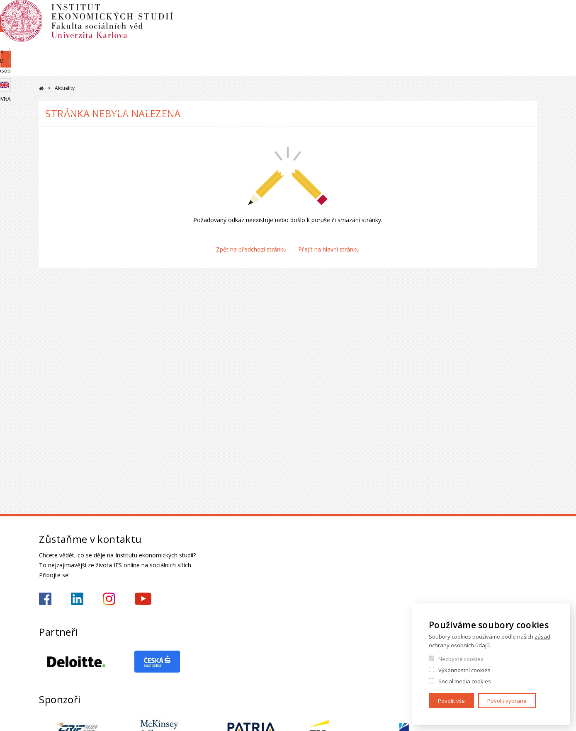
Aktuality (65, 88)
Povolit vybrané (507, 700)
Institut (64, 68)
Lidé (141, 68)
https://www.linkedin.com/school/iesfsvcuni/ (77, 599)
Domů (41, 88)
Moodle (459, 15)
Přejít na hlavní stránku (329, 249)
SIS (434, 15)
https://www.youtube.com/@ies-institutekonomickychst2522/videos (143, 599)
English (530, 30)
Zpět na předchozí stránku (251, 249)
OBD (486, 15)
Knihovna (524, 44)
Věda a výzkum (396, 68)
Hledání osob (520, 15)
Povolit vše (451, 700)
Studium (303, 68)
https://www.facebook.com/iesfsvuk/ (45, 599)
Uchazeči (218, 68)
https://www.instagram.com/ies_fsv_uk (109, 599)
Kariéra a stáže (500, 68)
